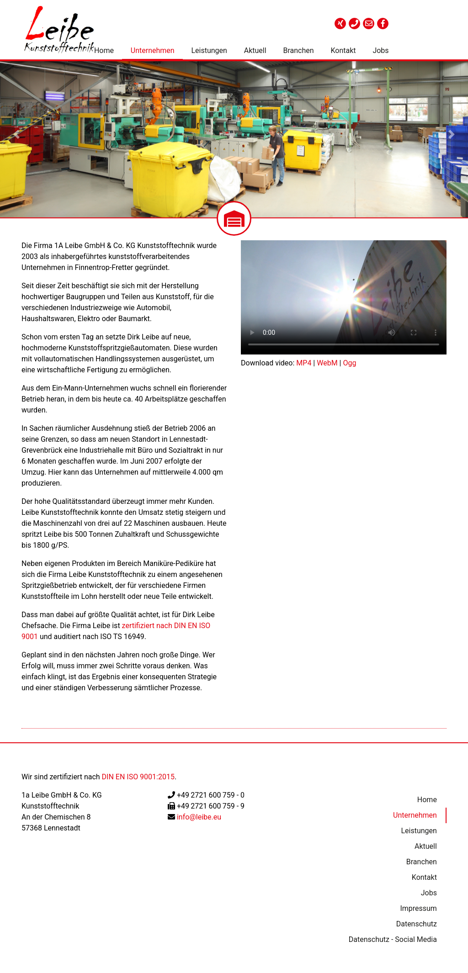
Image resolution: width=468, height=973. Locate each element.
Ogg (349, 363)
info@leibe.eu (199, 817)
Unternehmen (153, 50)
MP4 (303, 363)
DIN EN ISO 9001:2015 (138, 776)
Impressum (417, 908)
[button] (16, 135)
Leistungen (209, 50)
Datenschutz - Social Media (392, 939)
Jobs (380, 50)
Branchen (298, 50)
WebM (327, 363)
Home (104, 50)
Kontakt (343, 50)
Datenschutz (415, 924)
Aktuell (255, 50)
